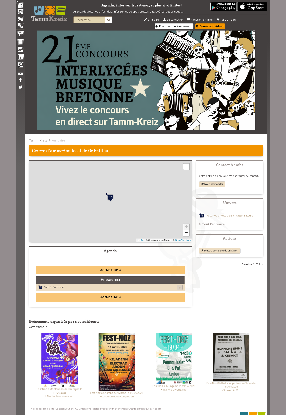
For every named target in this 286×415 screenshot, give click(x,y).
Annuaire (58, 140)
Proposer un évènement (174, 26)
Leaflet (140, 240)
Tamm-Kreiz (38, 140)
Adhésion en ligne (200, 19)
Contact (59, 408)
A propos (36, 408)
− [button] (186, 233)
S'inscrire (151, 19)
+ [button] (186, 227)
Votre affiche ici (38, 327)
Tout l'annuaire (212, 224)
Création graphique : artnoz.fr (144, 408)
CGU (77, 408)
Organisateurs (244, 215)
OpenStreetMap (183, 240)
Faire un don (226, 19)
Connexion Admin (210, 26)
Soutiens (69, 408)
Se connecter (173, 19)
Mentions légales (90, 408)
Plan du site (48, 408)
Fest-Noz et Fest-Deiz (219, 215)
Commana (58, 286)
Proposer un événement (114, 408)
